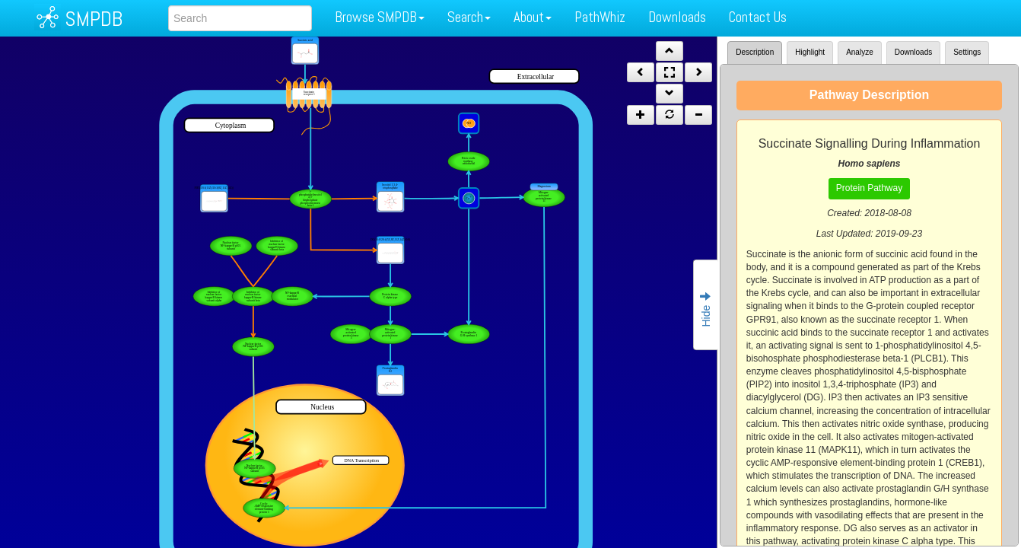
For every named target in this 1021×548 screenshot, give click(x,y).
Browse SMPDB (380, 17)
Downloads (677, 17)
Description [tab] (755, 52)
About (533, 17)
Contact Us (758, 17)
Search (469, 17)
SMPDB (93, 18)
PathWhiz (599, 17)
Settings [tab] (967, 52)
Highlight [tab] (810, 52)
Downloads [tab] (913, 52)
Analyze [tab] (859, 52)
